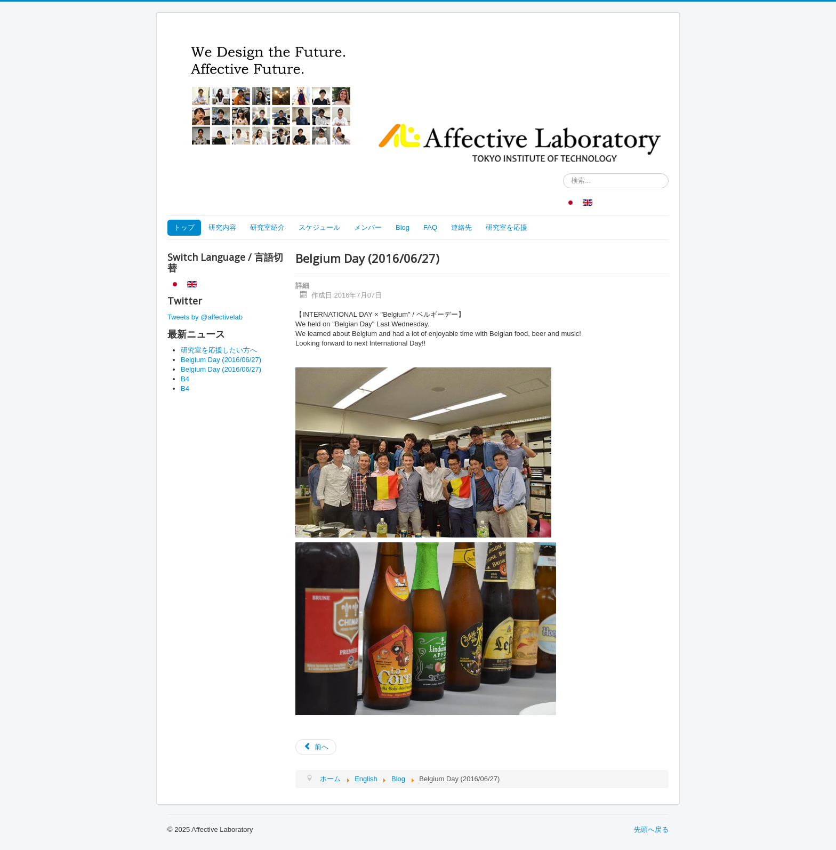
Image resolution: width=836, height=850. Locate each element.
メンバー (368, 227)
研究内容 (222, 227)
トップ (184, 227)
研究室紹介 (267, 227)
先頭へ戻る (651, 829)
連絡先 (461, 227)
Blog (402, 227)
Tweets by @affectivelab (205, 317)
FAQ (430, 227)
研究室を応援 (506, 227)
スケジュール (319, 227)
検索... (563, 173)
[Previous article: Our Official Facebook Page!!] (315, 747)
